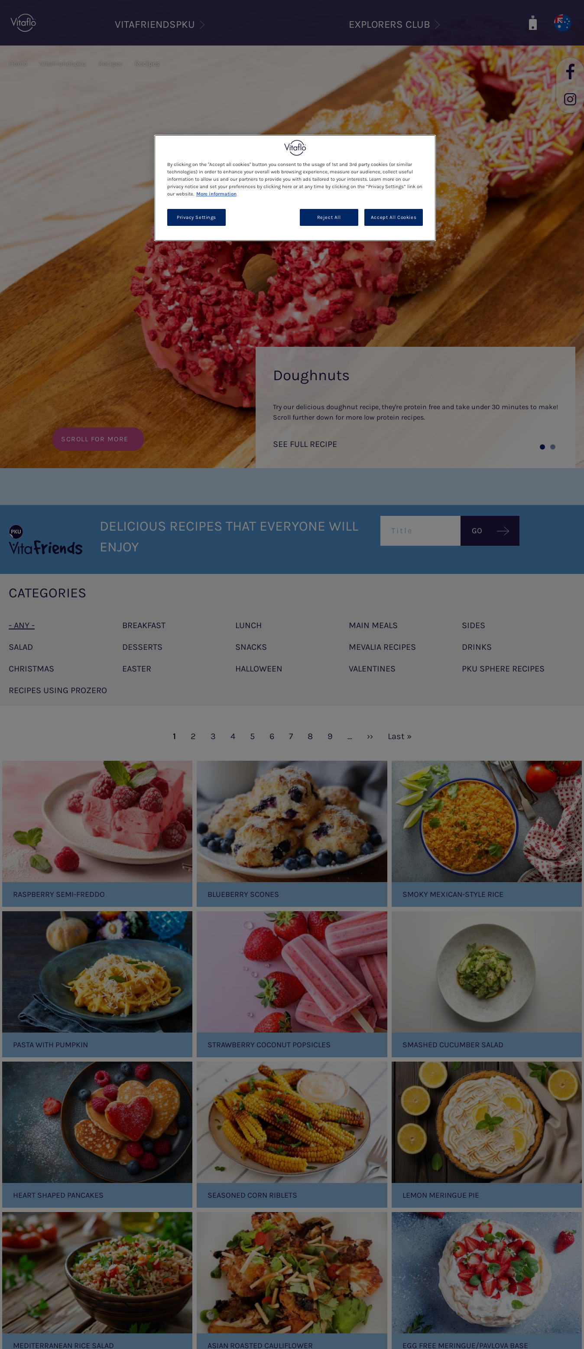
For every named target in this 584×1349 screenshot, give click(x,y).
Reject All (329, 217)
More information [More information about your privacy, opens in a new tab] (216, 194)
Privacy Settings (196, 217)
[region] (295, 188)
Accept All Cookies (393, 217)
